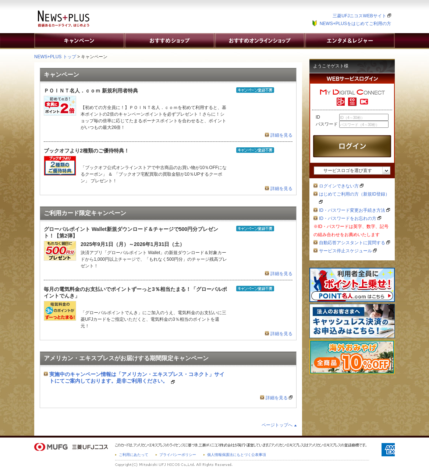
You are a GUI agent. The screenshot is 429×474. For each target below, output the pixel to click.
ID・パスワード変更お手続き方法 (354, 210)
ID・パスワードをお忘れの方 (350, 218)
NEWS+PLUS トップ (55, 56)
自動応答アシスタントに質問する (354, 242)
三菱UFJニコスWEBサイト (362, 15)
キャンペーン (79, 40)
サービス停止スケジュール (348, 250)
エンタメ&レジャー (349, 40)
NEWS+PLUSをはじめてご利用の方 (355, 23)
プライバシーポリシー (177, 455)
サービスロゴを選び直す (347, 170)
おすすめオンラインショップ (259, 40)
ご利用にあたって (133, 455)
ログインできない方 (341, 186)
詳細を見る (281, 135)
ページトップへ (277, 425)
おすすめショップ (169, 40)
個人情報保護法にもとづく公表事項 (236, 455)
